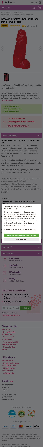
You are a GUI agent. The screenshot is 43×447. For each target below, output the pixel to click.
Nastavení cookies (21, 239)
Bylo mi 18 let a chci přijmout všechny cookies (21, 235)
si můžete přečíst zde (28, 230)
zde (24, 223)
